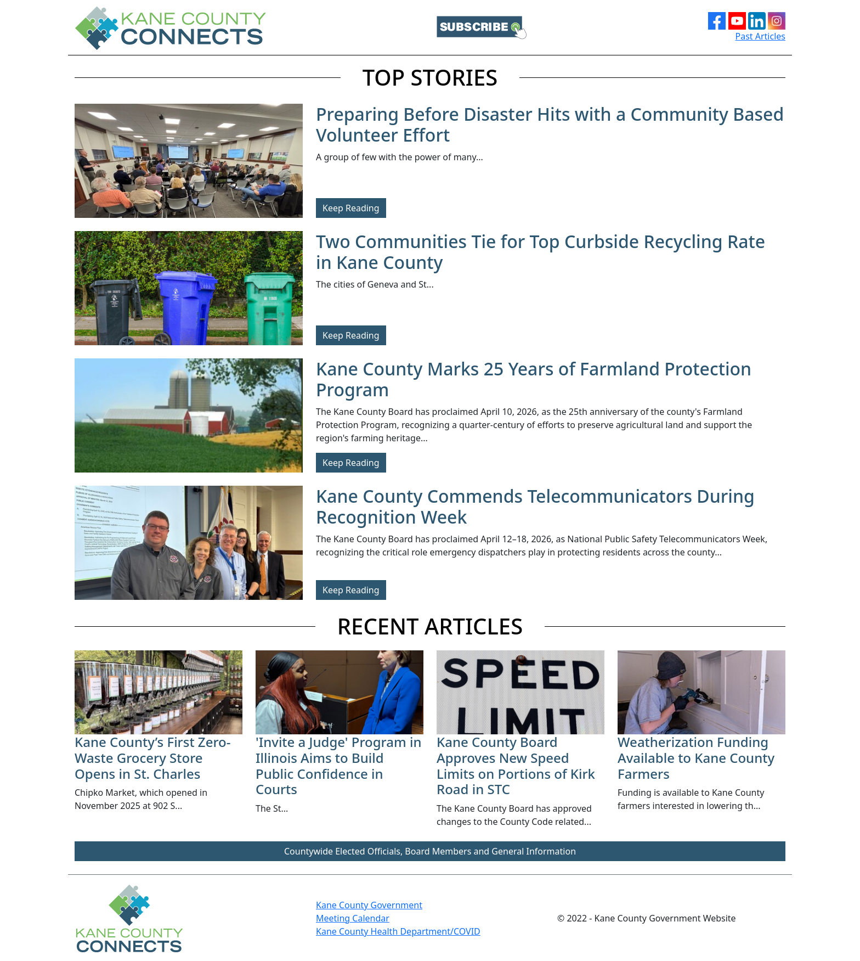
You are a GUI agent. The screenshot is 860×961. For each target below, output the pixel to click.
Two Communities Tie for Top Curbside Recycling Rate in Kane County (540, 251)
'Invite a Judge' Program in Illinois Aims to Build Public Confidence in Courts (339, 765)
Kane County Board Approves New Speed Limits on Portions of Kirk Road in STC (516, 765)
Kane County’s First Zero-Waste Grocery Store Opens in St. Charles (152, 758)
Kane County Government (369, 905)
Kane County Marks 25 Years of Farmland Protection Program (533, 379)
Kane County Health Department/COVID (398, 931)
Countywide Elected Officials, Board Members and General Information (430, 851)
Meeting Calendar (352, 918)
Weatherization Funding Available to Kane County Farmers (696, 758)
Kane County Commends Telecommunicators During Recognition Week (535, 506)
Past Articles (760, 36)
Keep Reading (351, 208)
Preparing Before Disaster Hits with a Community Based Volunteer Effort (550, 124)
